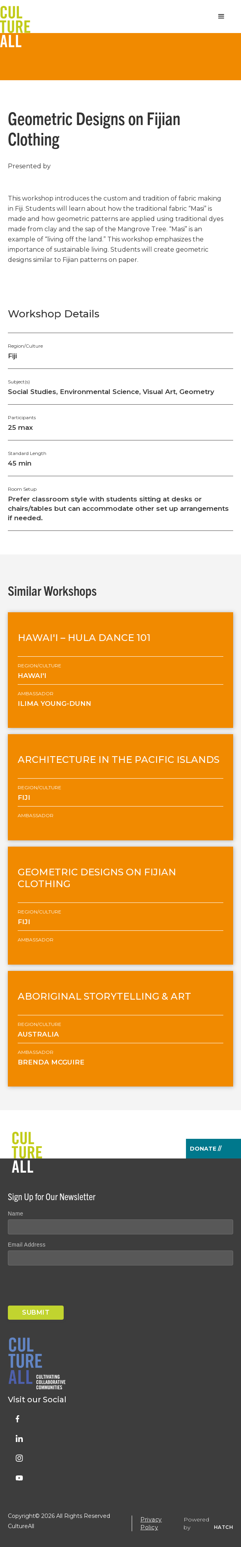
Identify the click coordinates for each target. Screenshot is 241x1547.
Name (15, 1213)
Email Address (27, 1244)
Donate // (205, 1148)
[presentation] (67, 1287)
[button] (221, 16)
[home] (15, 16)
